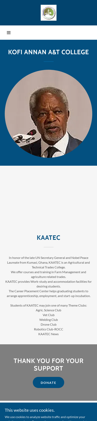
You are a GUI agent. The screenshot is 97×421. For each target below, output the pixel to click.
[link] (49, 13)
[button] (9, 33)
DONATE (49, 382)
